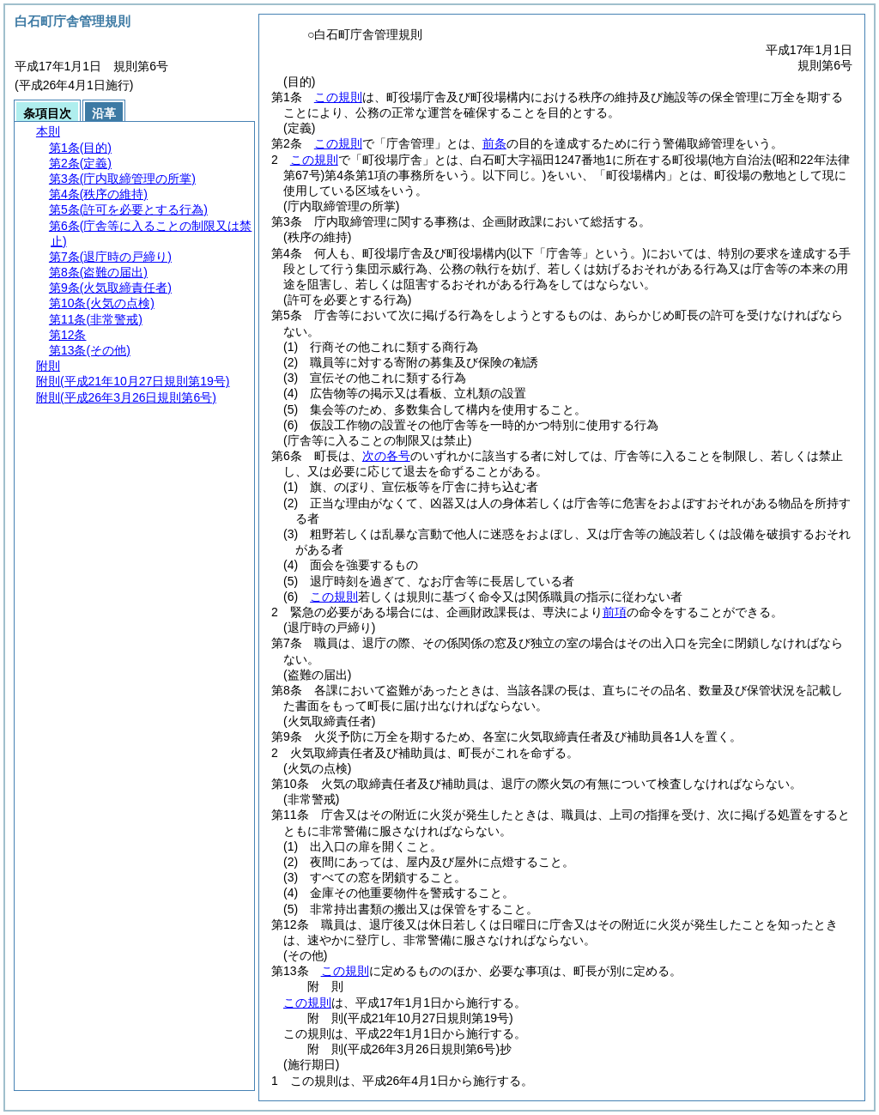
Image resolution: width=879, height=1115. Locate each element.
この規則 (338, 97)
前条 (494, 143)
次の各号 (386, 456)
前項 (615, 612)
